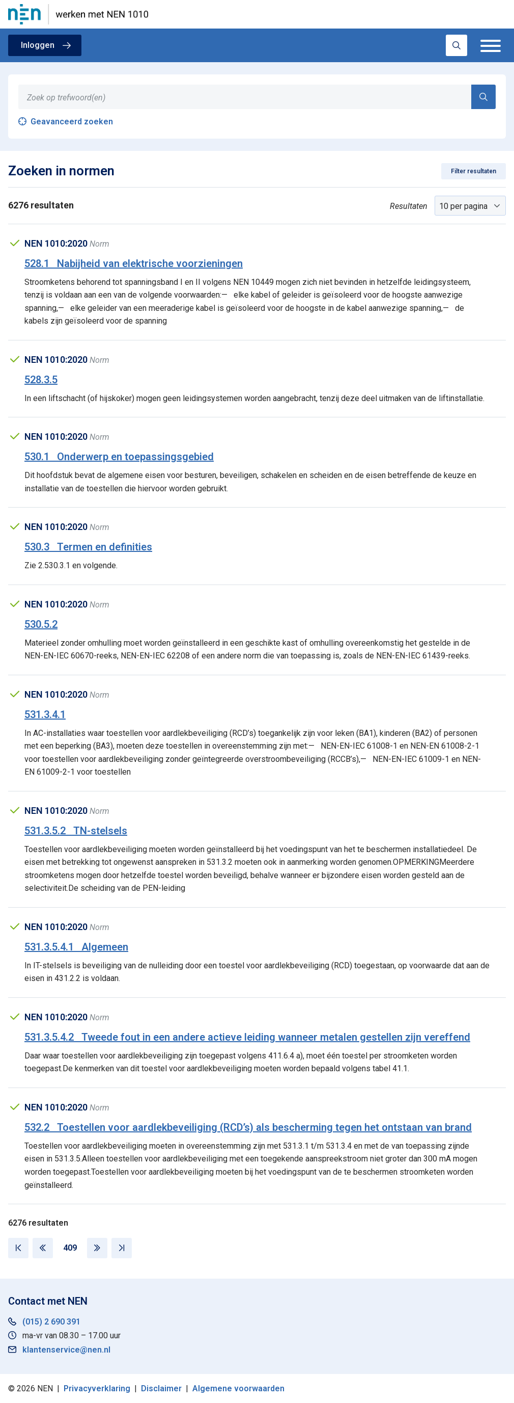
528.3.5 (41, 380)
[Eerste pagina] (18, 1248)
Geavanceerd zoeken (72, 121)
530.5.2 (41, 624)
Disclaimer (161, 1388)
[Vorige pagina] (43, 1248)
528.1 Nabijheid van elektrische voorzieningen (133, 263)
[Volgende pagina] (97, 1248)
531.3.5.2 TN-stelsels (75, 831)
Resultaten (408, 206)
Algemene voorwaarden (238, 1388)
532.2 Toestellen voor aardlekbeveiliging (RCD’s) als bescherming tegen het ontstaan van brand (248, 1127)
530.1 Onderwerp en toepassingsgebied (119, 457)
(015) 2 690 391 (51, 1322)
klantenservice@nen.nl (66, 1350)
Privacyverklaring (97, 1388)
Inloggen (37, 45)
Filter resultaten (473, 171)
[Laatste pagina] (121, 1248)
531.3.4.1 (45, 714)
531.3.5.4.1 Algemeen (76, 947)
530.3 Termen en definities (88, 547)
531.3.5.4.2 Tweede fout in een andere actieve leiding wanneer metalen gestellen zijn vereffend (247, 1037)
